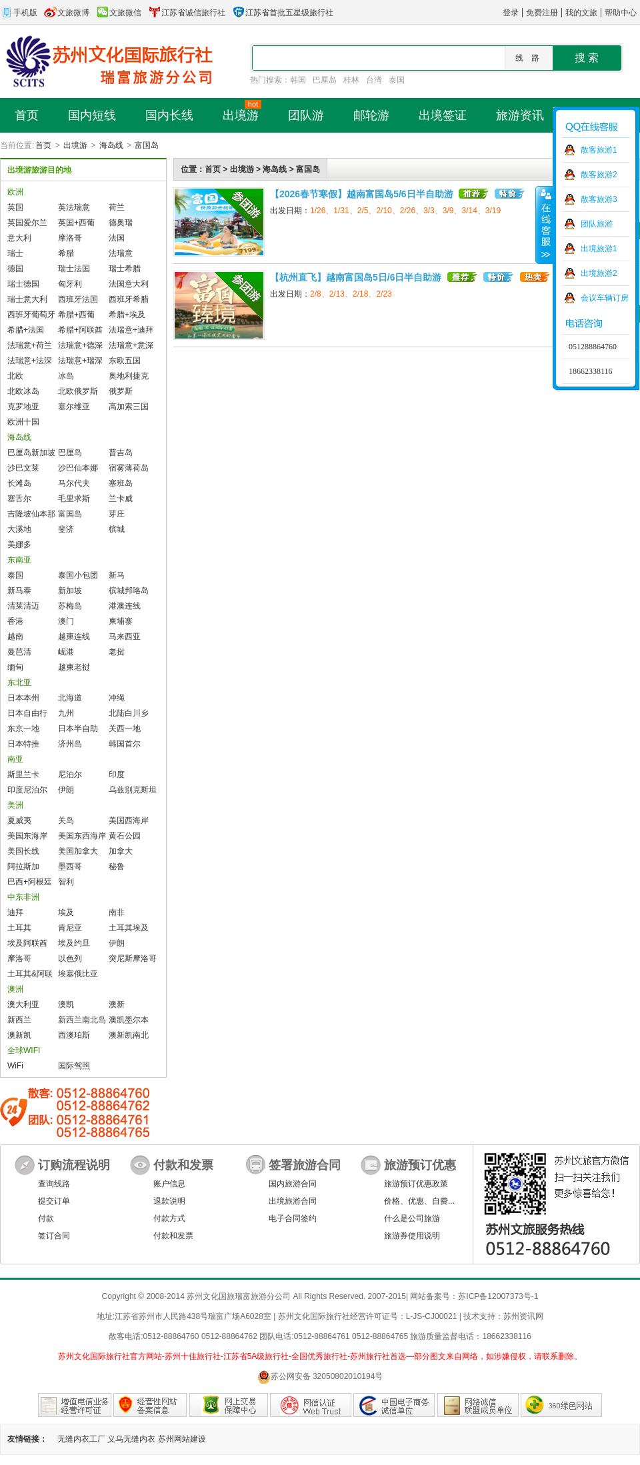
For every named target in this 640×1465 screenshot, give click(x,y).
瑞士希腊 (125, 268)
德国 (15, 268)
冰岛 (66, 376)
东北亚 (19, 682)
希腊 (66, 253)
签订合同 (54, 1235)
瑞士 (15, 253)
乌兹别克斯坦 (133, 789)
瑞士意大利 (27, 299)
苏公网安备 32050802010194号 (320, 1376)
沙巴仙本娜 (78, 468)
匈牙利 (70, 284)
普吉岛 (121, 452)
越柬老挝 (74, 667)
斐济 (66, 529)
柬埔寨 (121, 621)
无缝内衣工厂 (81, 1439)
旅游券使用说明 (412, 1235)
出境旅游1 (599, 248)
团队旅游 (597, 224)
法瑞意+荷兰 (29, 345)
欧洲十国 (23, 422)
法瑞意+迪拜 (131, 330)
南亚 (15, 759)
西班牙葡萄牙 (31, 314)
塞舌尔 (19, 498)
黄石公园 (125, 835)
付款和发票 (173, 1235)
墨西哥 (70, 866)
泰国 (397, 80)
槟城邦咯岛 (129, 590)
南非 (117, 912)
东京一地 (23, 728)
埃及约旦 (74, 943)
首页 (43, 145)
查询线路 (54, 1183)
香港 (15, 621)
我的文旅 (581, 12)
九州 (66, 713)
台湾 (374, 80)
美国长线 (23, 851)
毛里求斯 (74, 498)
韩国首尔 (125, 743)
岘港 (66, 652)
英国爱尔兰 (27, 222)
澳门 (66, 621)
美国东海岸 (27, 835)
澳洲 (15, 989)
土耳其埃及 (129, 927)
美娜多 (19, 544)
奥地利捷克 (129, 376)
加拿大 (121, 851)
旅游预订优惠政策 (416, 1183)
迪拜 (15, 912)
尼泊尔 (70, 774)
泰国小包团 (78, 575)
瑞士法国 (74, 268)
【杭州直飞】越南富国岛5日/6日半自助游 (355, 277)
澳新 (117, 1004)
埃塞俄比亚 (78, 973)
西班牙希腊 (129, 299)
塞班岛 (121, 483)
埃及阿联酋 (27, 943)
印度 (117, 774)
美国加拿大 (78, 851)
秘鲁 (117, 866)
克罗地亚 (23, 406)
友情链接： (27, 1439)
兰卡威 (121, 498)
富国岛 (147, 145)
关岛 (66, 820)
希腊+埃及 (127, 314)
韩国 (298, 80)
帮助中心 (621, 12)
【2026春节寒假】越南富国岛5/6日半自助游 (361, 194)
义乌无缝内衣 (131, 1439)
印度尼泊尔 (27, 789)
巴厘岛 (325, 80)
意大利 (19, 238)
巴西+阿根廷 (29, 881)
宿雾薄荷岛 (129, 468)
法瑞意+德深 (80, 345)
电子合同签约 (293, 1218)
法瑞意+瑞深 (80, 360)
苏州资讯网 (523, 1316)
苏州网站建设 (182, 1439)
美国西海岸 (129, 820)
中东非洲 (23, 897)
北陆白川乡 (129, 713)
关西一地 (125, 728)
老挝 (117, 652)
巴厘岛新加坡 (31, 452)
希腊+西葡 (76, 314)
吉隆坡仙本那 (31, 514)
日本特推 (23, 743)
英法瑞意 (74, 207)
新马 (117, 575)
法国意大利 (129, 284)
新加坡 (70, 590)
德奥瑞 (121, 222)
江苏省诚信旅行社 (186, 12)
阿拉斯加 (23, 866)
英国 (15, 207)
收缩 (544, 224)
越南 (15, 636)
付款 (46, 1218)
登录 (511, 12)
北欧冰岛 (23, 391)
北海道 (70, 698)
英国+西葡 (76, 222)
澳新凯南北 (129, 1035)
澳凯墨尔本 (129, 1019)
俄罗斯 (121, 391)
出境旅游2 (599, 273)
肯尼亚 (70, 927)
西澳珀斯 (74, 1035)
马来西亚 (125, 636)
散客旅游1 (599, 150)
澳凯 (66, 1004)
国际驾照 (74, 1065)
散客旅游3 (599, 199)
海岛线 (111, 145)
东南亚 (19, 560)
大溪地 (19, 529)
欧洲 (15, 192)
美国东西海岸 (82, 835)
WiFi (15, 1065)
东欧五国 (125, 360)
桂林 (351, 80)
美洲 (15, 805)
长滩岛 (19, 483)
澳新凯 (19, 1035)
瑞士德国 (23, 284)
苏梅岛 (70, 606)
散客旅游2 (599, 174)
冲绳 (117, 698)
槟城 (117, 529)
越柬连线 (74, 636)
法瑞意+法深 (29, 360)
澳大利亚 (23, 1004)
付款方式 (169, 1218)
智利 (66, 881)
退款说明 (169, 1201)
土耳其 (19, 927)
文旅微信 (118, 12)
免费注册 (542, 12)
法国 (117, 238)
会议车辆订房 (605, 298)
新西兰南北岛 (82, 1019)
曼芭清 (19, 652)
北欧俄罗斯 (78, 391)
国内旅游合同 (293, 1183)
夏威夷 (19, 820)
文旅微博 (66, 12)
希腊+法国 (25, 330)
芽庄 (117, 514)
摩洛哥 (70, 238)
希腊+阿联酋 (80, 330)
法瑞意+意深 (131, 345)
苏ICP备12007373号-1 (498, 1296)
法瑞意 (121, 253)
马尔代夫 (74, 483)
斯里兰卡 (23, 774)
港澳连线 (125, 606)
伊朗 (66, 789)
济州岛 (70, 743)
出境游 (75, 145)
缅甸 (15, 667)
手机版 (18, 12)
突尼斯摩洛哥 (133, 958)
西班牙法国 (78, 299)
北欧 (15, 376)
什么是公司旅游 (412, 1218)
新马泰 (19, 590)
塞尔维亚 (74, 406)
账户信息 (169, 1183)
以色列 (70, 958)
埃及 (66, 912)
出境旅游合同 (293, 1201)
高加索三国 (129, 406)
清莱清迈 (23, 606)
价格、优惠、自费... (419, 1201)
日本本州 (23, 698)
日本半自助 (78, 728)
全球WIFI (23, 1050)
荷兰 (117, 207)
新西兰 (19, 1019)
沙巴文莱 (23, 468)
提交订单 (54, 1201)
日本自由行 (27, 713)
